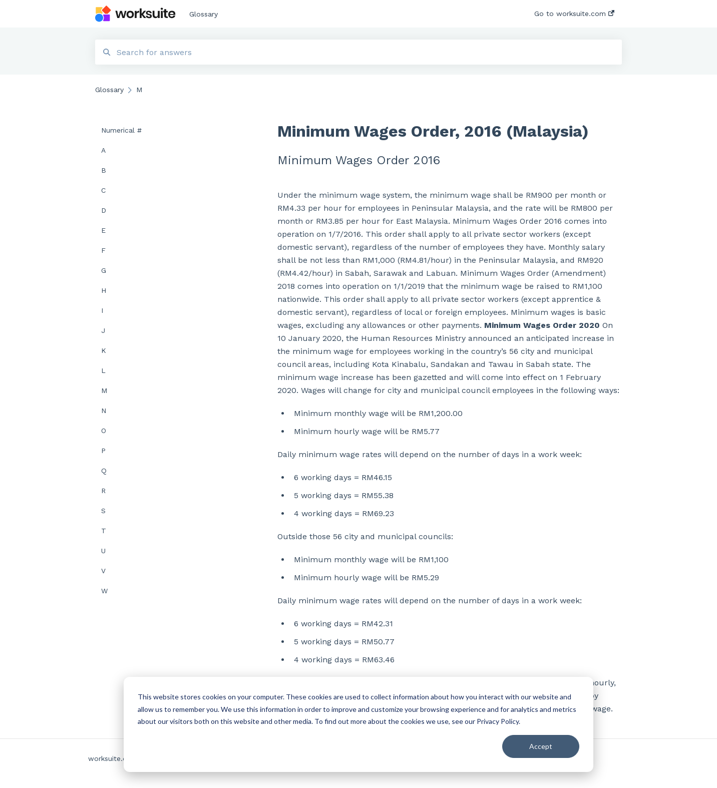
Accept (540, 746)
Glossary (203, 14)
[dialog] (358, 724)
